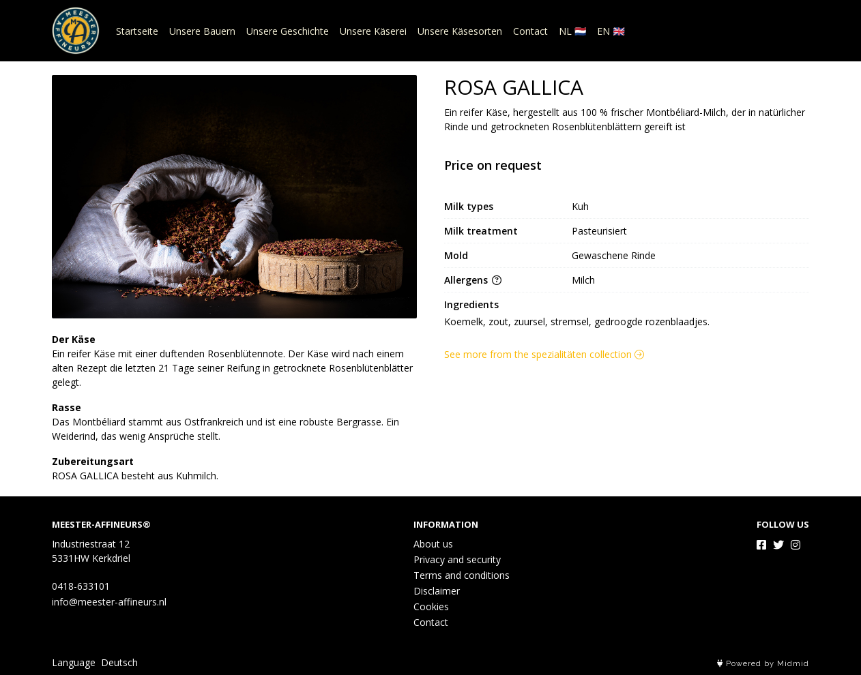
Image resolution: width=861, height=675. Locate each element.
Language (74, 662)
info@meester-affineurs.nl (109, 601)
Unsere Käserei (373, 31)
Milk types (468, 206)
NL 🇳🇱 (572, 31)
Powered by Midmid (763, 663)
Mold (456, 255)
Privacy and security (457, 559)
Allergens (472, 279)
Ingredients (471, 304)
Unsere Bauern (202, 31)
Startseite (137, 31)
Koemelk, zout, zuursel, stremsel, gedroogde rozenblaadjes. (577, 321)
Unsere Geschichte (287, 31)
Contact (530, 31)
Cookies (431, 606)
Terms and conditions (461, 575)
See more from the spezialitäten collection (544, 354)
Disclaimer (436, 590)
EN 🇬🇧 (610, 31)
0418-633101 (81, 586)
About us (433, 543)
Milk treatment (481, 230)
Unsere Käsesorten (460, 31)
